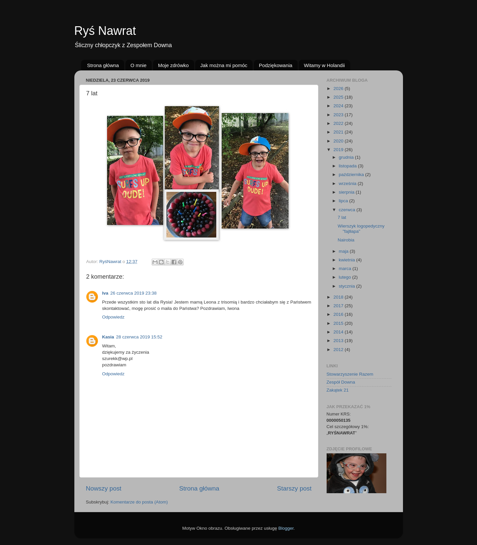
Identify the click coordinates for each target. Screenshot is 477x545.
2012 (339, 349)
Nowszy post (103, 488)
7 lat (342, 217)
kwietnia (348, 259)
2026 (339, 88)
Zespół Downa (341, 382)
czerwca (348, 209)
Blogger (286, 528)
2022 (339, 123)
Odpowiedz (113, 317)
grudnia (347, 157)
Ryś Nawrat (105, 31)
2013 (339, 340)
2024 (339, 105)
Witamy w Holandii (324, 65)
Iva (105, 293)
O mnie (138, 65)
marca (346, 268)
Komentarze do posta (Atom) (139, 502)
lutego (346, 277)
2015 (339, 323)
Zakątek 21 (338, 390)
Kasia (108, 336)
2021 (339, 132)
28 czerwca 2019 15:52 (139, 336)
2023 (339, 114)
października (352, 174)
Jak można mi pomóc (223, 65)
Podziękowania (275, 65)
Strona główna (103, 65)
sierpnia (347, 192)
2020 (339, 140)
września (348, 183)
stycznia (348, 286)
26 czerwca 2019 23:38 (133, 293)
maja (344, 251)
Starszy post (294, 488)
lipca (344, 200)
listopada (348, 165)
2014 (339, 331)
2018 (339, 297)
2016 (339, 314)
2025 (339, 97)
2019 (339, 149)
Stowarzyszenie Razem (350, 374)
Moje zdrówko (173, 65)
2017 (339, 305)
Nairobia (346, 239)
